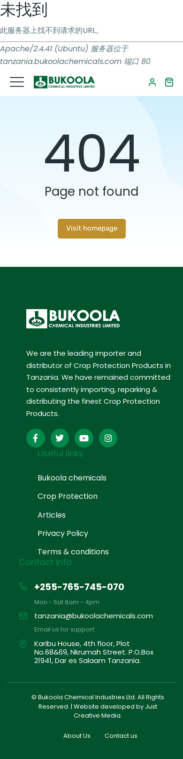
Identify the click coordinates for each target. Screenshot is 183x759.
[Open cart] (169, 82)
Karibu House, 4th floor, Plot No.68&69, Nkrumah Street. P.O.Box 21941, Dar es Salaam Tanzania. (93, 652)
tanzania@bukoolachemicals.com (93, 616)
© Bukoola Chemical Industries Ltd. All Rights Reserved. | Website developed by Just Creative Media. (97, 706)
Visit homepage (91, 228)
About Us (77, 735)
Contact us (121, 735)
